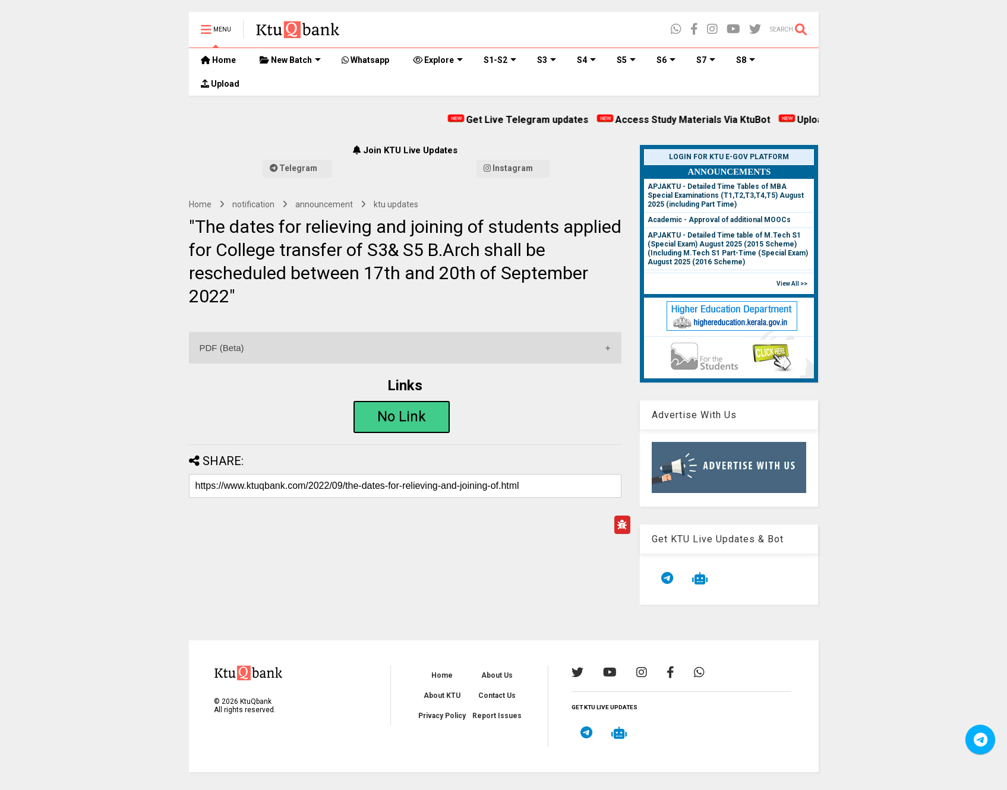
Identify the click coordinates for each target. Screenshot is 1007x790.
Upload (220, 84)
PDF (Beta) (222, 348)
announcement (324, 204)
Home (218, 60)
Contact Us (497, 695)
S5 (626, 60)
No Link (401, 416)
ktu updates (396, 204)
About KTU (442, 695)
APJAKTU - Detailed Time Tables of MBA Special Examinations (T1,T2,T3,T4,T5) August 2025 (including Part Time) (726, 195)
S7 (705, 60)
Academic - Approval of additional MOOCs (719, 220)
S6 (665, 60)
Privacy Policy (442, 716)
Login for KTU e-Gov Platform (729, 157)
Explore (438, 60)
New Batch (290, 60)
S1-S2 (500, 60)
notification (253, 204)
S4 (586, 60)
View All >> (791, 283)
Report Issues (497, 716)
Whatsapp (365, 60)
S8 (745, 60)
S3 (546, 60)
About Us (497, 675)
